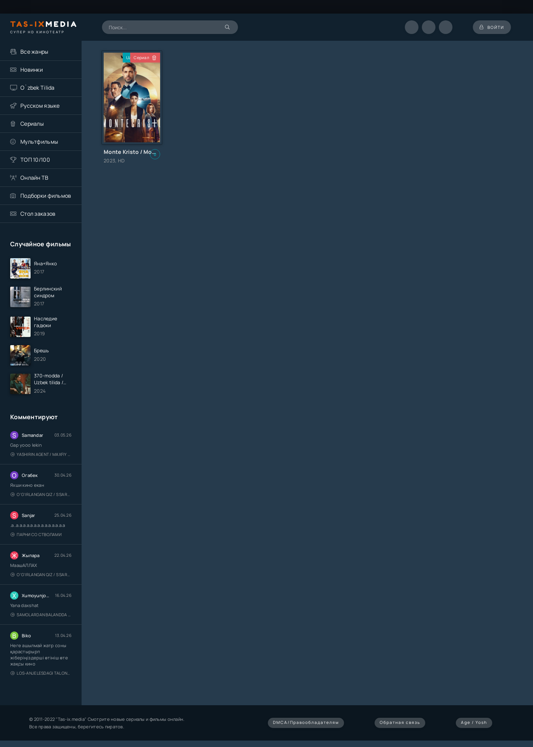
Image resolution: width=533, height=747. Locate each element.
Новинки (31, 69)
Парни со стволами (36, 534)
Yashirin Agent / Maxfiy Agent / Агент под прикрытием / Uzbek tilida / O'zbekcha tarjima (41, 454)
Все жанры (34, 51)
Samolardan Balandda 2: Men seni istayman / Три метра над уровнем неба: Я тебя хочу (41, 615)
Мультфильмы (39, 141)
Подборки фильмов (45, 195)
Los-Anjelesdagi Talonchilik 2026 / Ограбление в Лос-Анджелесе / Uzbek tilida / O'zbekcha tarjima (41, 673)
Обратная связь (400, 722)
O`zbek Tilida (37, 87)
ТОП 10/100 (35, 159)
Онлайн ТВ (34, 177)
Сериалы (32, 123)
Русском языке (40, 105)
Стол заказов (37, 213)
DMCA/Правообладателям (306, 722)
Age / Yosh (474, 722)
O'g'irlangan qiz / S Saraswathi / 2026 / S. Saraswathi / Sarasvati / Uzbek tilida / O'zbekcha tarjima (41, 494)
